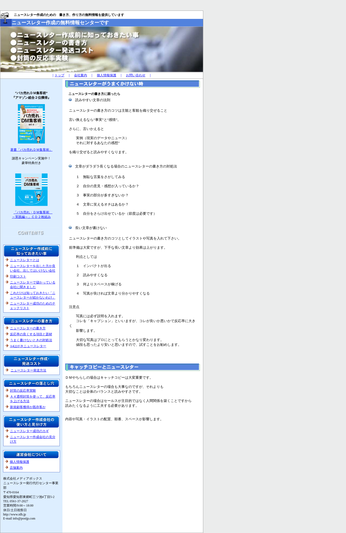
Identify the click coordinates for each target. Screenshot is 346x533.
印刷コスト (18, 276)
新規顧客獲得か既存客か (28, 407)
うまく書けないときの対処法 (31, 340)
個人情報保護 (106, 75)
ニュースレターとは (24, 260)
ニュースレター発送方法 (28, 370)
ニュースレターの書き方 (28, 328)
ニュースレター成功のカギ (29, 431)
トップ (59, 75)
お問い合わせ (135, 75)
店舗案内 (16, 468)
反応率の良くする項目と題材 (31, 334)
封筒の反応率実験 (23, 390)
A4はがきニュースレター (28, 346)
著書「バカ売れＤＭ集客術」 (31, 150)
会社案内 (80, 75)
